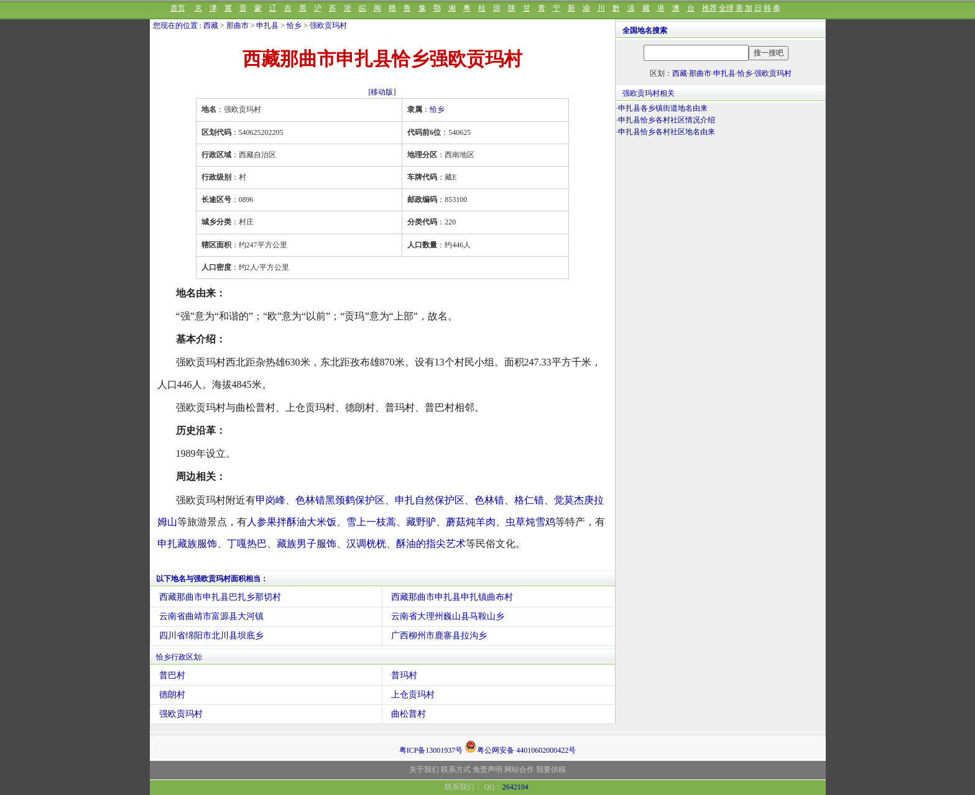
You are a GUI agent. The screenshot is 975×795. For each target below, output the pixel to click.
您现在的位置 (175, 25)
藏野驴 (421, 522)
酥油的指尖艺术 (431, 543)
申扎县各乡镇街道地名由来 (663, 108)
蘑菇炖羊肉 (471, 522)
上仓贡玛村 (413, 694)
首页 (177, 8)
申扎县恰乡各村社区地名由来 (666, 131)
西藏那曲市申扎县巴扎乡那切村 (220, 597)
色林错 (489, 500)
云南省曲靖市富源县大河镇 (211, 616)
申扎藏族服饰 (187, 543)
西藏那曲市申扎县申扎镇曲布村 (452, 597)
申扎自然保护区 (429, 500)
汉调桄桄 (366, 543)
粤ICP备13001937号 (431, 750)
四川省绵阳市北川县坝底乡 (211, 635)
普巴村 (172, 675)
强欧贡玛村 (328, 25)
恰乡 (294, 25)
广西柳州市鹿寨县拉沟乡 (439, 635)
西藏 (210, 25)
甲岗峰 (270, 500)
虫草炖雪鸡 (530, 522)
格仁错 (529, 500)
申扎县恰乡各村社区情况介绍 (666, 120)
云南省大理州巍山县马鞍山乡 (447, 616)
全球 (726, 8)
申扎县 (267, 25)
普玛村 (404, 675)
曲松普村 (408, 714)
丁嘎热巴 (247, 543)
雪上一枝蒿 (371, 522)
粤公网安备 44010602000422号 (520, 746)
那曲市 (237, 25)
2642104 (515, 787)
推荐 (709, 8)
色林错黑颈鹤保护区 (340, 500)
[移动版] (382, 92)
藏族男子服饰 (306, 543)
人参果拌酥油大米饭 (291, 522)
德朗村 (172, 694)
